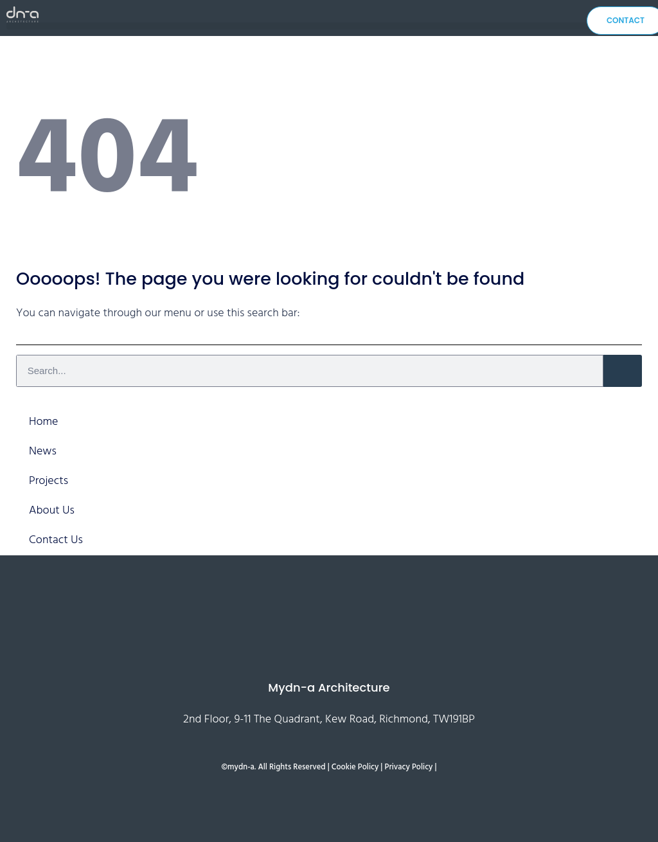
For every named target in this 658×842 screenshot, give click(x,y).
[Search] (622, 371)
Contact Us (56, 540)
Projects (48, 481)
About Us (52, 510)
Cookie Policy (355, 767)
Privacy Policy (409, 767)
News (43, 451)
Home (43, 422)
